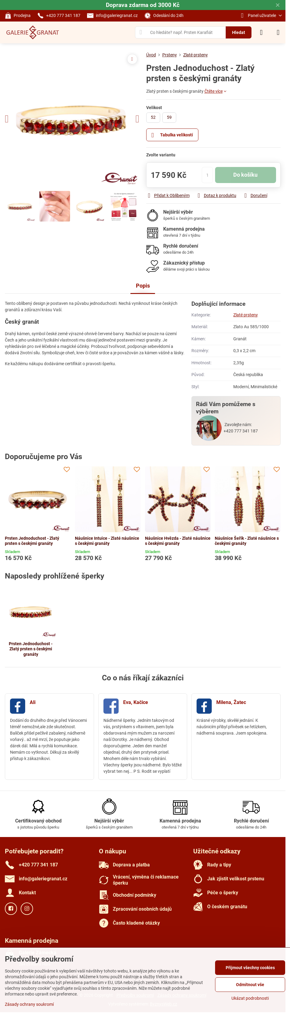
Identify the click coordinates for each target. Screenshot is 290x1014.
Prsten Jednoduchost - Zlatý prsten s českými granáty (32, 541)
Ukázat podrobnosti (250, 998)
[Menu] (278, 32)
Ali (32, 702)
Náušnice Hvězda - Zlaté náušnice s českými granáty (178, 541)
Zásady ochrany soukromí (29, 1004)
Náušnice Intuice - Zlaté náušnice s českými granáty (107, 541)
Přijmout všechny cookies (250, 967)
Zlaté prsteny (245, 314)
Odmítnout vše (250, 984)
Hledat (238, 32)
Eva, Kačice (135, 702)
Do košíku (245, 175)
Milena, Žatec (231, 702)
